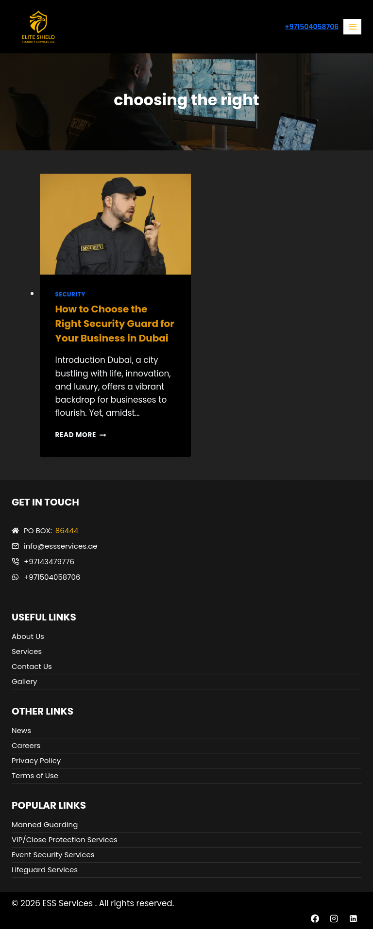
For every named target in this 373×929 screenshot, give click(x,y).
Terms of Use (35, 775)
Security (70, 294)
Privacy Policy (36, 760)
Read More (80, 435)
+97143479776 (49, 561)
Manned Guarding (45, 824)
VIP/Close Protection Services (65, 839)
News (21, 730)
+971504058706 (312, 27)
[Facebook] (315, 918)
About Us (28, 636)
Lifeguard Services (45, 869)
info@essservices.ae (61, 546)
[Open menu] (352, 26)
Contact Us (32, 666)
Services (27, 651)
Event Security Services (53, 854)
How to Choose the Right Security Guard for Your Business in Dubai (114, 323)
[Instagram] (334, 918)
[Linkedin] (353, 918)
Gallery (24, 681)
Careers (26, 745)
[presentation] (115, 224)
